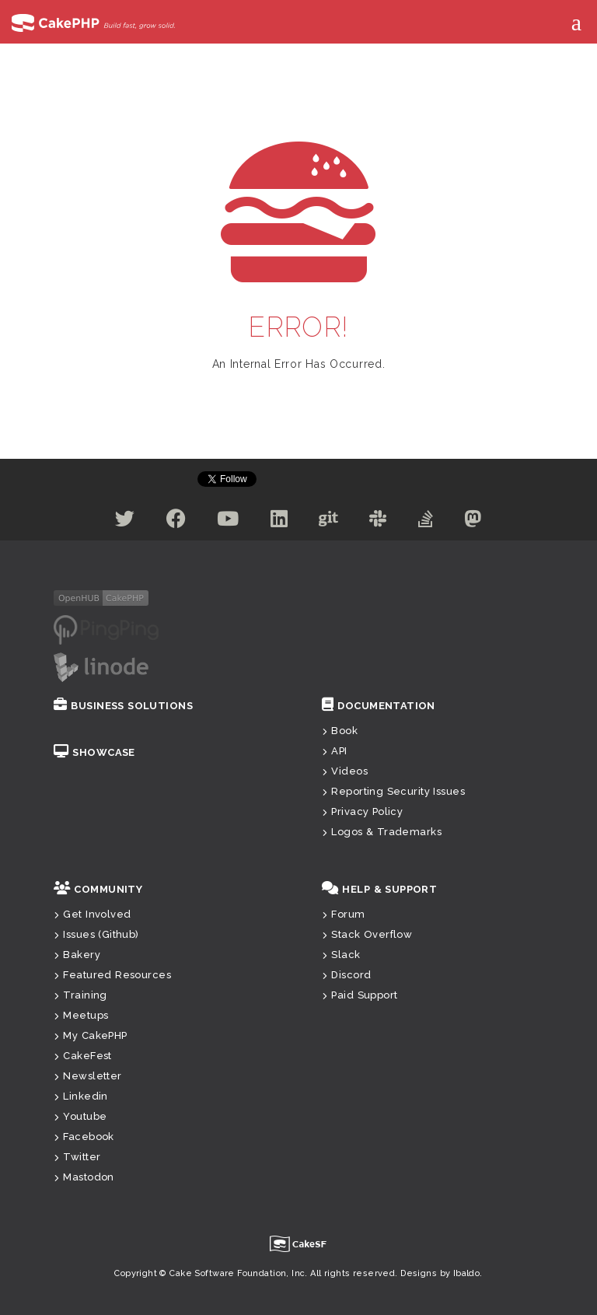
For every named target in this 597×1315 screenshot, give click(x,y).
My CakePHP (90, 1035)
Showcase (94, 752)
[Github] (328, 522)
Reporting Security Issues (393, 791)
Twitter (77, 1157)
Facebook (84, 1136)
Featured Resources (112, 975)
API (334, 751)
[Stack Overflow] (426, 522)
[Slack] (378, 522)
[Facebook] (176, 522)
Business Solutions (123, 706)
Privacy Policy (362, 811)
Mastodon (84, 1177)
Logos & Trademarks (382, 832)
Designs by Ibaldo (440, 1273)
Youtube (80, 1116)
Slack (341, 954)
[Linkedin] (279, 522)
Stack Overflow (367, 934)
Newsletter (88, 1076)
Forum (343, 914)
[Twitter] (125, 522)
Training (80, 995)
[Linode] (101, 666)
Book (340, 730)
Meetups (81, 1015)
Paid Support (359, 995)
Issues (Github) (96, 934)
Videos (345, 771)
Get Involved (92, 914)
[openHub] (101, 597)
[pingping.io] (106, 629)
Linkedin (81, 1096)
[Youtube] (227, 522)
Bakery (77, 954)
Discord (346, 975)
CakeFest (83, 1055)
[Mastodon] (473, 522)
